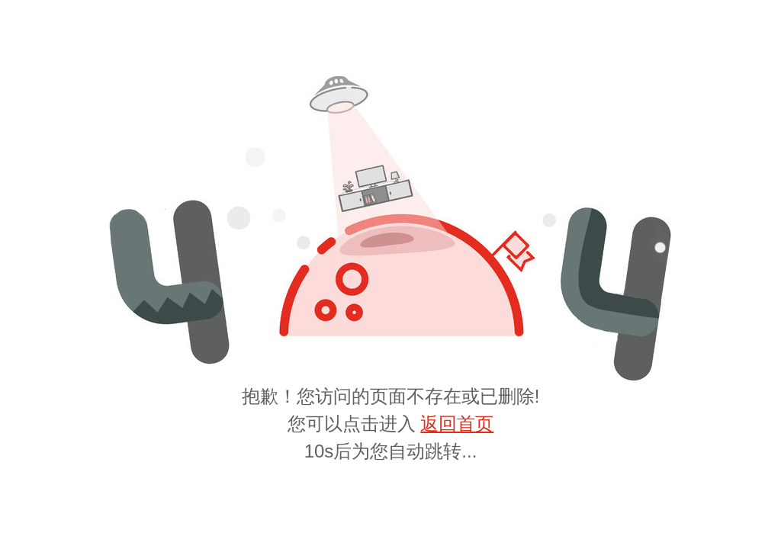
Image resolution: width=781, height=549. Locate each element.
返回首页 (456, 423)
